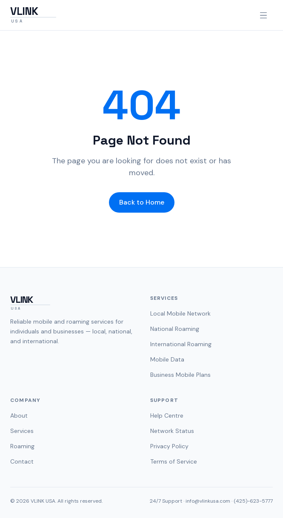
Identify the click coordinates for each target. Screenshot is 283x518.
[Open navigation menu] (263, 15)
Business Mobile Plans (180, 375)
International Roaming (181, 344)
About (19, 415)
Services (22, 431)
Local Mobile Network (180, 313)
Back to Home (141, 202)
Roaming (22, 446)
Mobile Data (167, 359)
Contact (22, 461)
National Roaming (174, 329)
